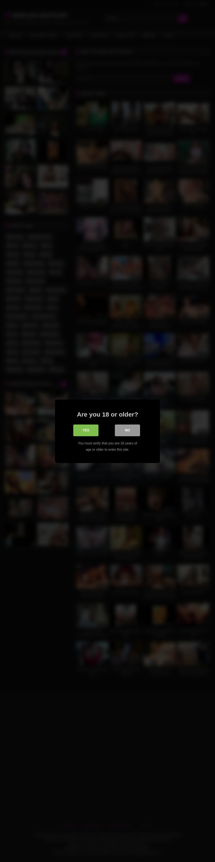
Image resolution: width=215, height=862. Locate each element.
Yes (86, 430)
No (127, 430)
